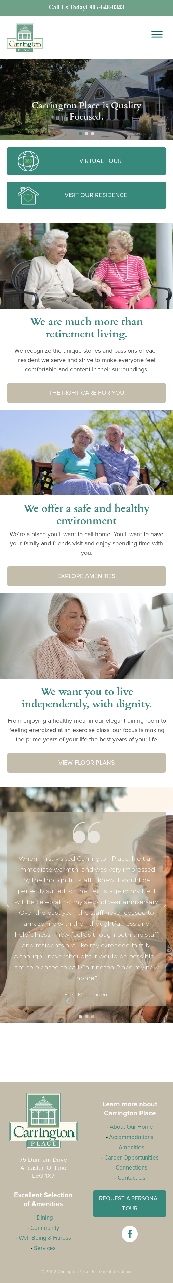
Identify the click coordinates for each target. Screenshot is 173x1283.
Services (45, 1248)
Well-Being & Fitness (45, 1238)
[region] (86, 905)
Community (44, 1228)
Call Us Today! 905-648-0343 (86, 7)
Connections (131, 1167)
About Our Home (131, 1126)
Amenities (131, 1147)
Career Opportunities (131, 1157)
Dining (45, 1217)
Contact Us (131, 1178)
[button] (80, 133)
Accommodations (131, 1137)
